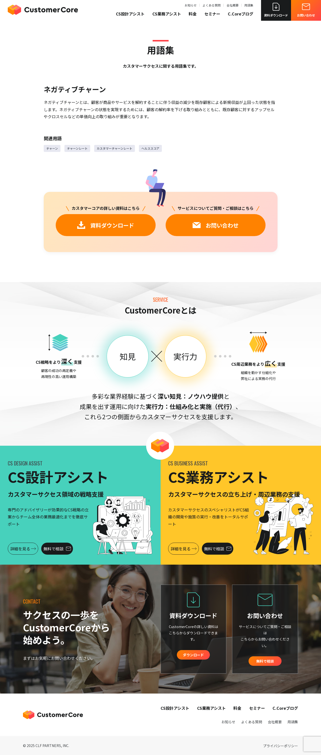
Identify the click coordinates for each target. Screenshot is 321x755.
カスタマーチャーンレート (114, 148)
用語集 (248, 6)
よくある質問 (212, 6)
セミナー (212, 15)
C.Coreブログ (240, 15)
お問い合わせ (306, 11)
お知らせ (191, 6)
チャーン (52, 148)
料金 (193, 15)
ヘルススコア (150, 148)
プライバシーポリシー (280, 745)
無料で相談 (68, 549)
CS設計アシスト (130, 15)
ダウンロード (193, 654)
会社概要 (233, 6)
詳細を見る (27, 549)
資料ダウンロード (276, 11)
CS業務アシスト (166, 15)
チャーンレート (77, 148)
